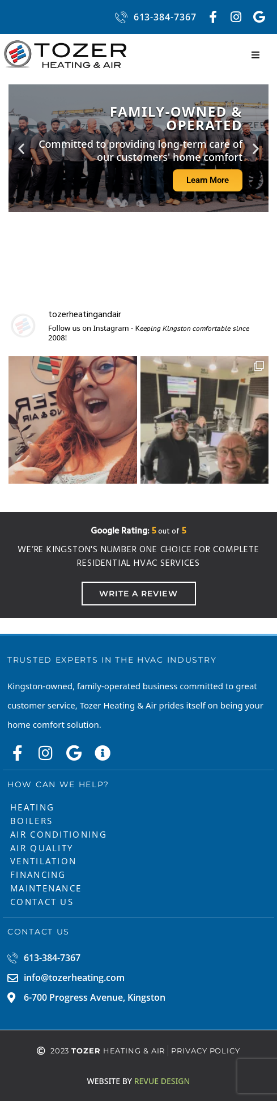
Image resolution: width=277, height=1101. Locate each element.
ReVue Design (138, 1081)
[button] (255, 55)
